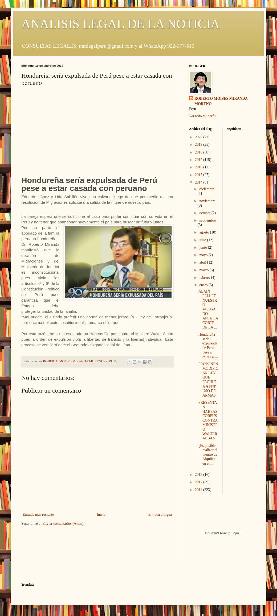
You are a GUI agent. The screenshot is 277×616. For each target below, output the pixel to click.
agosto (204, 232)
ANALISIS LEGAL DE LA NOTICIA (120, 24)
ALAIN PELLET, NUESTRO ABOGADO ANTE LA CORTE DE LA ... (208, 309)
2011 (199, 490)
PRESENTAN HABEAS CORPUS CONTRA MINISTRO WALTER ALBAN (208, 420)
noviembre (207, 201)
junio (203, 247)
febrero (205, 278)
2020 (199, 137)
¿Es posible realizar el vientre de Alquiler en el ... (207, 454)
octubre (205, 213)
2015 (199, 175)
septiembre (207, 220)
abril (203, 262)
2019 (199, 145)
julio (203, 240)
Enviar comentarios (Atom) (62, 524)
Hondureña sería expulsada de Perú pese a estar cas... (208, 345)
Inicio (101, 515)
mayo (204, 255)
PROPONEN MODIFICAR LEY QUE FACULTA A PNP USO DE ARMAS (208, 379)
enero (204, 285)
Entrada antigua (160, 515)
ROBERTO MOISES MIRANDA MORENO (221, 101)
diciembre (206, 189)
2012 (199, 482)
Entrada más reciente (38, 515)
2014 (199, 182)
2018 (199, 152)
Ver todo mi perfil (202, 116)
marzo (204, 270)
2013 (199, 475)
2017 (199, 160)
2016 (199, 167)
